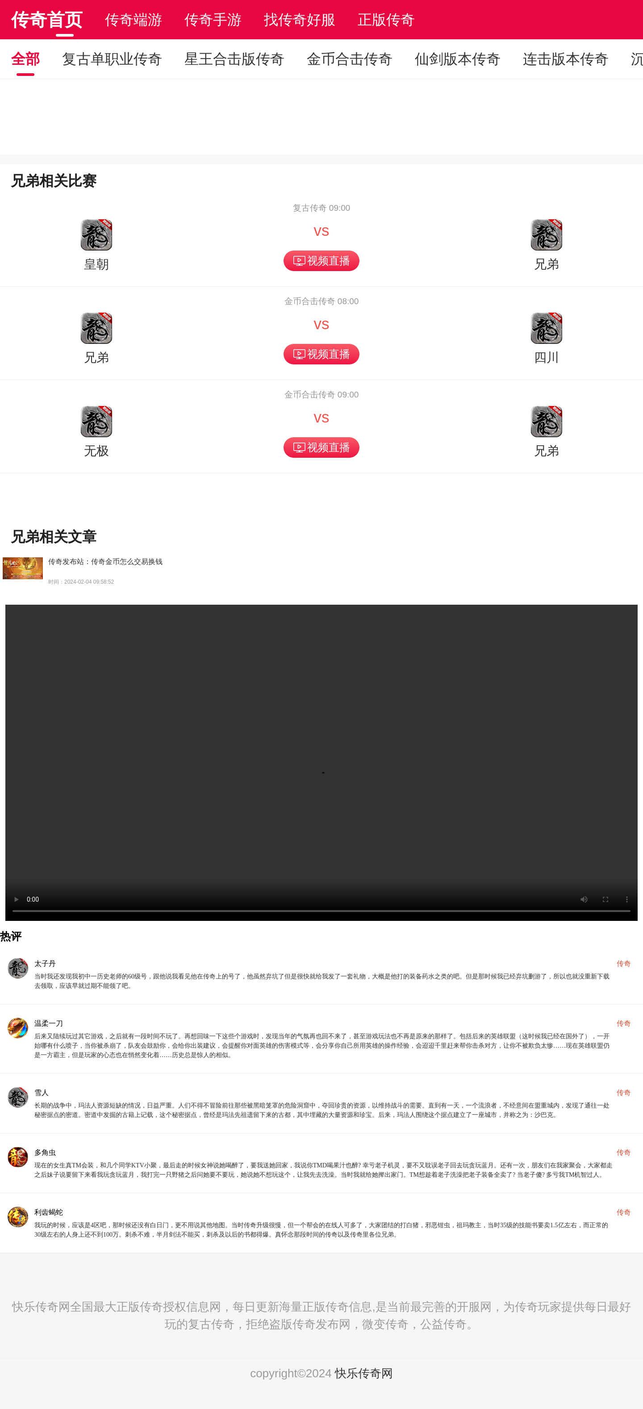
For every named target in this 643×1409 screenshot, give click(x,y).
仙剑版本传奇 (458, 59)
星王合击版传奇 (234, 59)
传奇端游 (133, 20)
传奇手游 (213, 20)
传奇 (624, 963)
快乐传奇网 (364, 1373)
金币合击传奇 (349, 59)
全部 (25, 59)
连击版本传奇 (566, 59)
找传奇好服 (299, 20)
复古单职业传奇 (112, 59)
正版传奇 (386, 20)
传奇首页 (47, 19)
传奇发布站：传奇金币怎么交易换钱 (105, 561)
